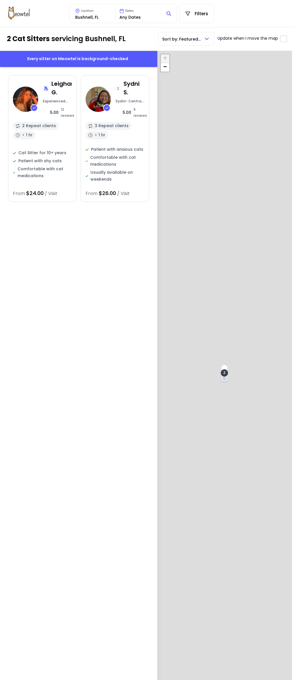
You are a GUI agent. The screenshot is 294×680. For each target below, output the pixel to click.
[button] (224, 373)
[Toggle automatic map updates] (283, 38)
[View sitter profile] (42, 138)
